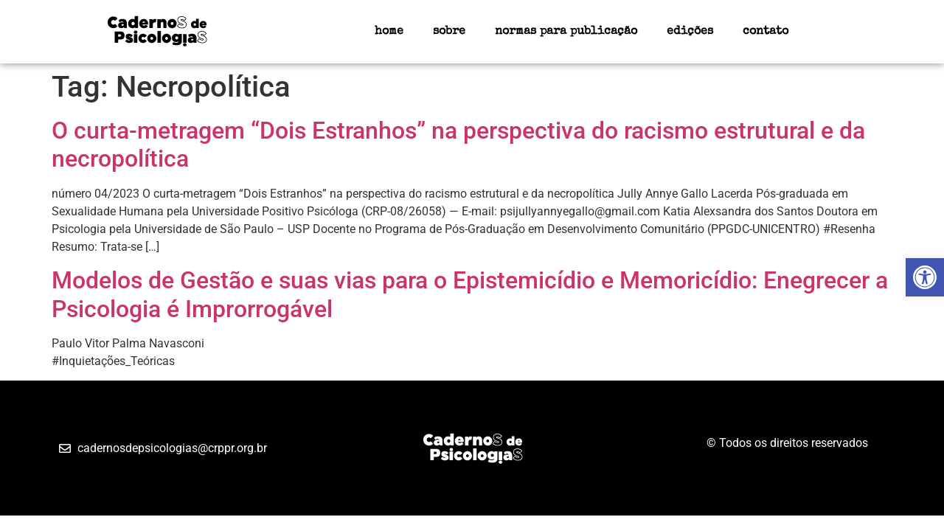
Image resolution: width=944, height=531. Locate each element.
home (389, 32)
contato (765, 32)
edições (690, 32)
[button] (925, 277)
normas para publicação (566, 32)
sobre (449, 32)
